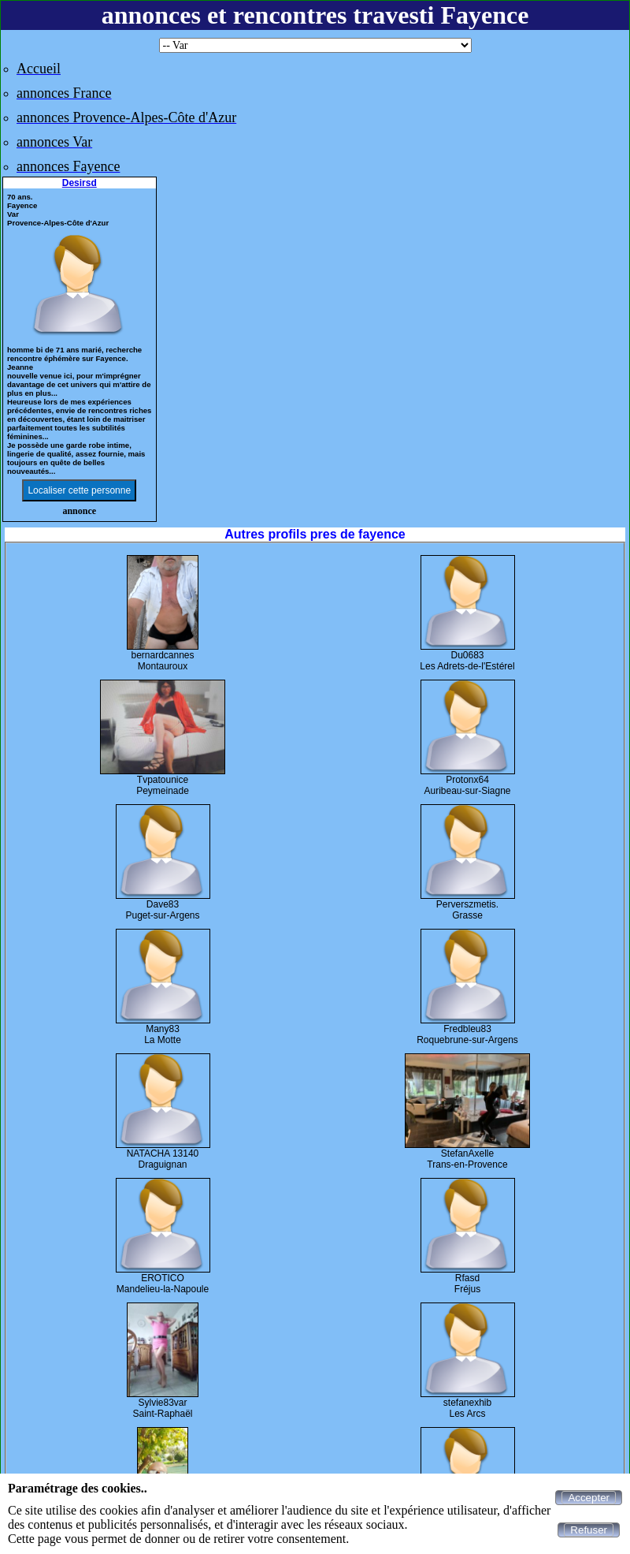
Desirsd (79, 182)
